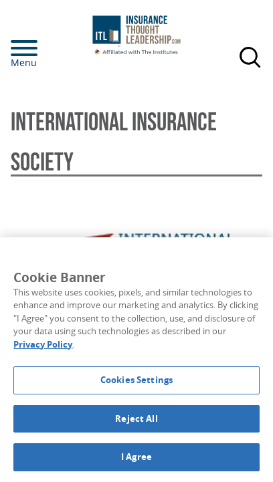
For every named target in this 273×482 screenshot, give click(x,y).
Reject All (136, 418)
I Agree (136, 457)
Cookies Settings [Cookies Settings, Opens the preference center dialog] (136, 380)
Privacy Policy (42, 344)
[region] (136, 359)
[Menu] (44, 48)
